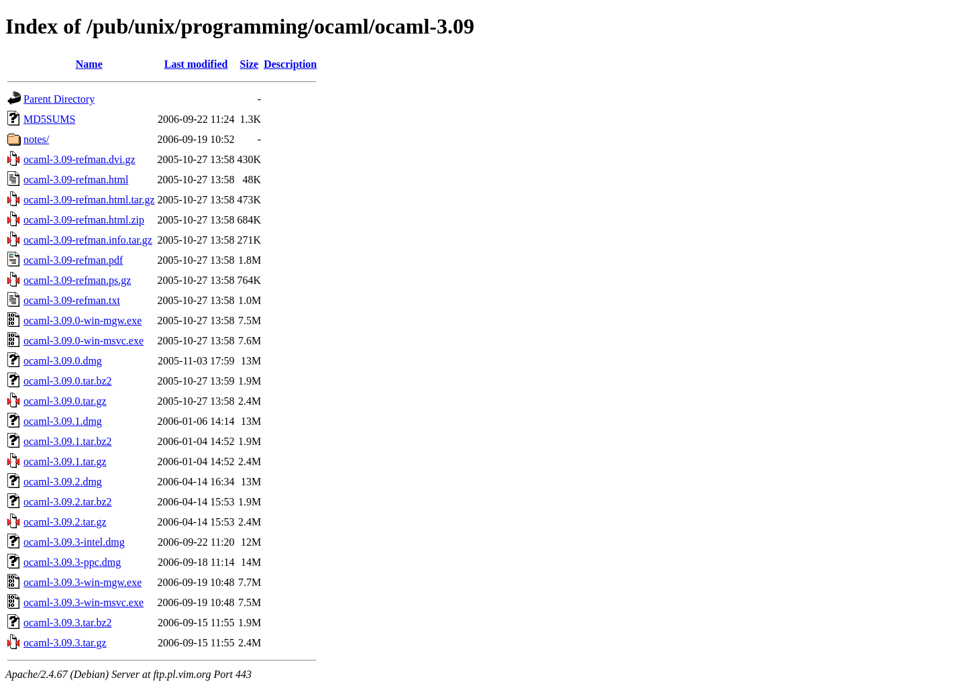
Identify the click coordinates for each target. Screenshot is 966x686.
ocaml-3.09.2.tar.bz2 (67, 501)
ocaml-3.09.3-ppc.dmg (72, 562)
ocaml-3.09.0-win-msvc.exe (83, 340)
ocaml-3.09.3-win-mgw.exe (82, 582)
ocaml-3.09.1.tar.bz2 (67, 441)
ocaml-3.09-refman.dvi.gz (79, 159)
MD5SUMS (49, 119)
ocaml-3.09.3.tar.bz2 (67, 622)
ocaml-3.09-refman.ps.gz (77, 280)
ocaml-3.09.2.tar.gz (65, 522)
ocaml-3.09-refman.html (75, 179)
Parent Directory (59, 99)
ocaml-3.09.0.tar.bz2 (67, 381)
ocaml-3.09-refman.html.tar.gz (88, 199)
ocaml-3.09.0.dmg (62, 360)
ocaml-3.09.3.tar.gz (65, 642)
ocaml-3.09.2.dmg (62, 481)
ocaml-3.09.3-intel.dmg (74, 542)
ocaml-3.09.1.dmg (62, 421)
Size (249, 64)
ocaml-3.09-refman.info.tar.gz (87, 240)
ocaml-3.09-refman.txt (71, 300)
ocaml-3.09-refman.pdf (73, 260)
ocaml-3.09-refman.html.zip (83, 220)
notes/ (36, 139)
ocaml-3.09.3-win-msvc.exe (83, 602)
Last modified (196, 64)
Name (89, 64)
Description (290, 64)
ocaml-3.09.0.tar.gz (65, 401)
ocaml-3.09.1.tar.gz (65, 461)
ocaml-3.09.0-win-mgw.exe (82, 320)
